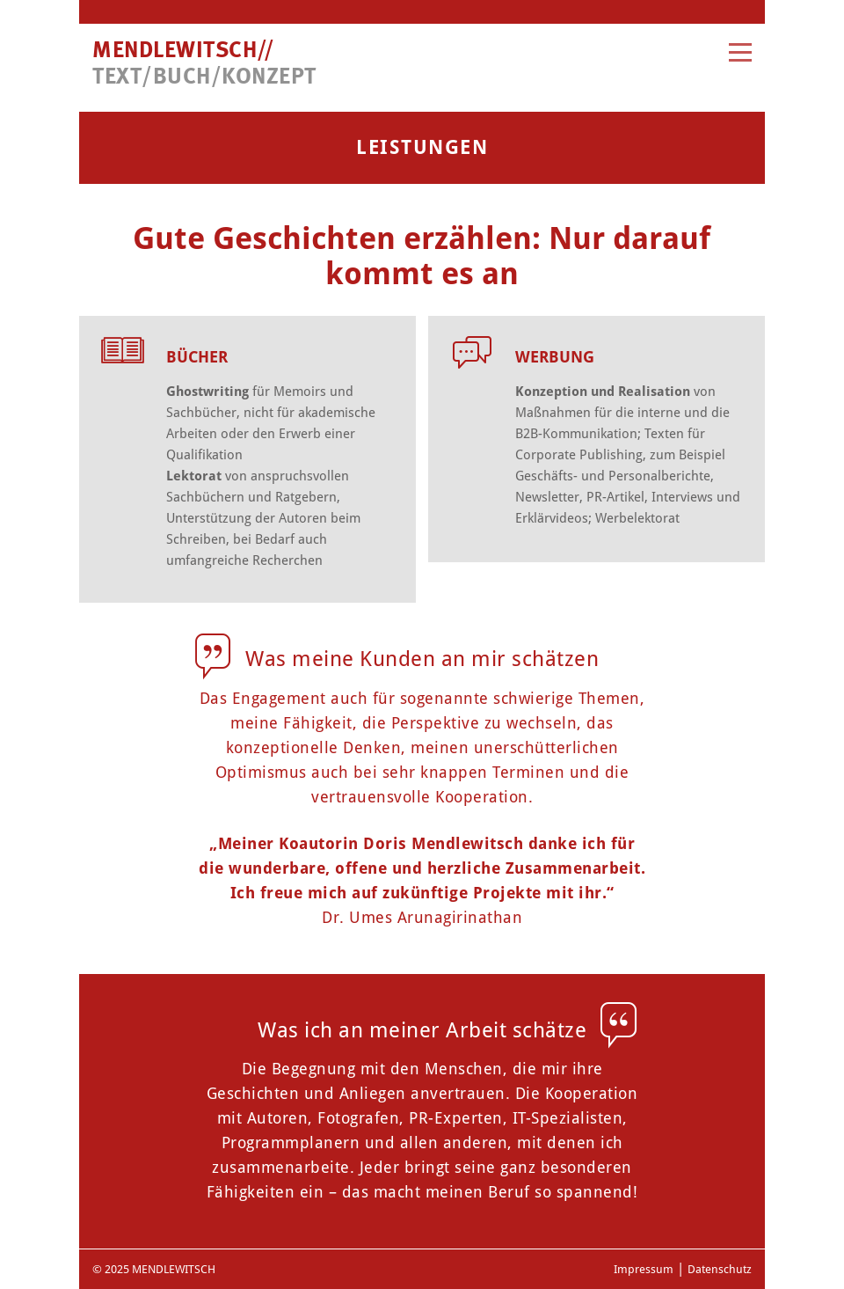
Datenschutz (720, 1269)
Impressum (643, 1269)
